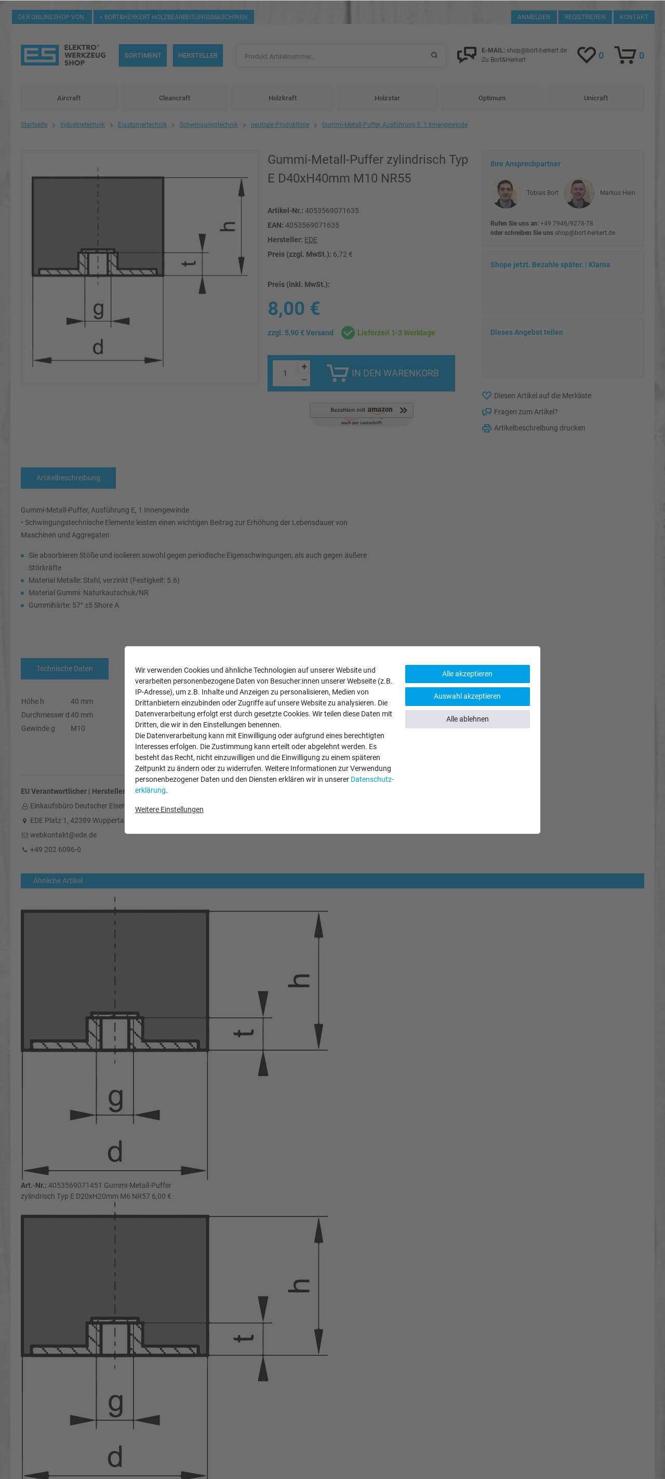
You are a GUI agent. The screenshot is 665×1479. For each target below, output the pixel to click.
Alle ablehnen (467, 719)
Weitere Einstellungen (169, 809)
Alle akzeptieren (467, 674)
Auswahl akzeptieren (467, 696)
